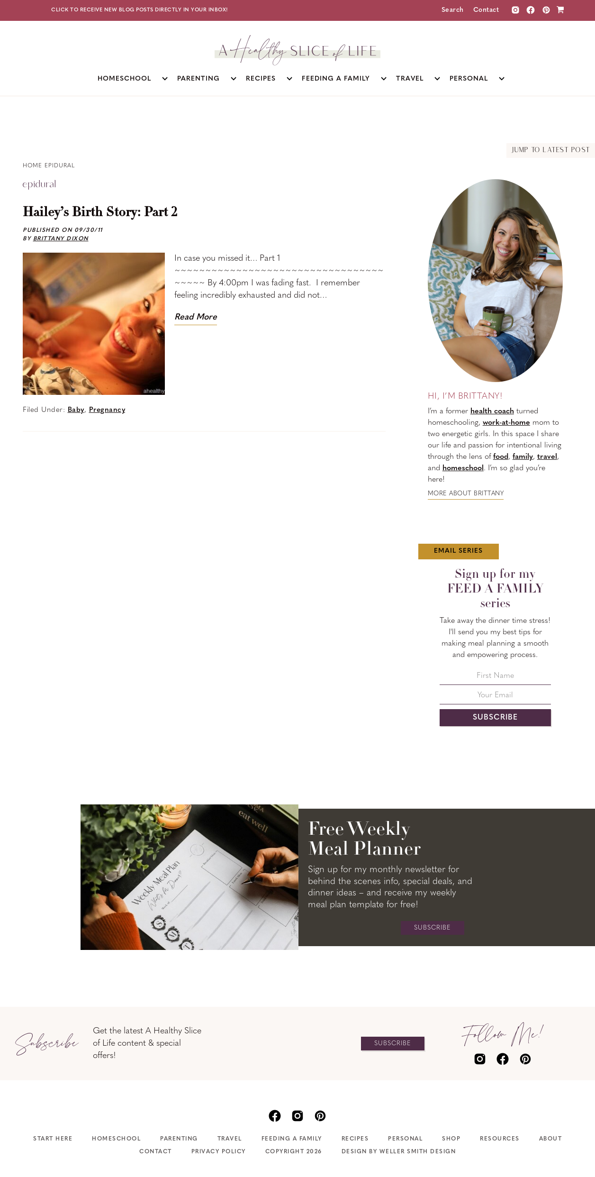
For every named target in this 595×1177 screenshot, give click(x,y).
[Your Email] (495, 698)
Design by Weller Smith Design (399, 1152)
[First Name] (495, 678)
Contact (486, 10)
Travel (229, 1139)
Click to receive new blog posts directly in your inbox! (139, 10)
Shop (451, 1139)
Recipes (355, 1139)
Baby (76, 410)
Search (453, 10)
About (550, 1139)
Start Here (52, 1139)
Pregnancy (107, 410)
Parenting (179, 1139)
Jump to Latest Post (550, 150)
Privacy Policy (218, 1152)
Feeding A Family (291, 1139)
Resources (500, 1139)
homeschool (463, 468)
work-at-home (506, 423)
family (523, 457)
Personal (405, 1139)
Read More (195, 317)
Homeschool (116, 1139)
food (500, 457)
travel (547, 457)
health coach (492, 411)
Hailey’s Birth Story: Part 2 (100, 212)
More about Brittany (466, 494)
